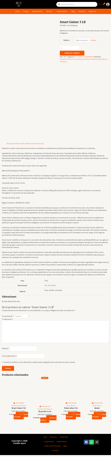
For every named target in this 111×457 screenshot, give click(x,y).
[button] (37, 11)
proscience (79, 59)
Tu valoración (7, 319)
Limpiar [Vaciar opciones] (94, 40)
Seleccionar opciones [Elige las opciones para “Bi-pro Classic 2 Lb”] (21, 415)
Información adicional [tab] (23, 143)
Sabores (66, 40)
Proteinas (63, 62)
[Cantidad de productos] (70, 48)
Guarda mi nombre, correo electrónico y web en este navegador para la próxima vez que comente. (39, 362)
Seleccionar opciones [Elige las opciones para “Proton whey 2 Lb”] (73, 415)
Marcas (49, 11)
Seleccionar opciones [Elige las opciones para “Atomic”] (99, 415)
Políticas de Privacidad (52, 446)
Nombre (5, 348)
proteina (87, 59)
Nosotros (92, 11)
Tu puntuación (8, 316)
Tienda (25, 11)
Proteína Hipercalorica (99, 59)
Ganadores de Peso (67, 59)
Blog (73, 11)
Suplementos (37, 11)
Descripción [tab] (11, 143)
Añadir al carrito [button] (48, 419)
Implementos (62, 11)
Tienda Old (64, 437)
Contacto (81, 11)
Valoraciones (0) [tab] (37, 143)
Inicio (17, 11)
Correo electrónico (9, 356)
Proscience (79, 57)
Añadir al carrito (72, 53)
